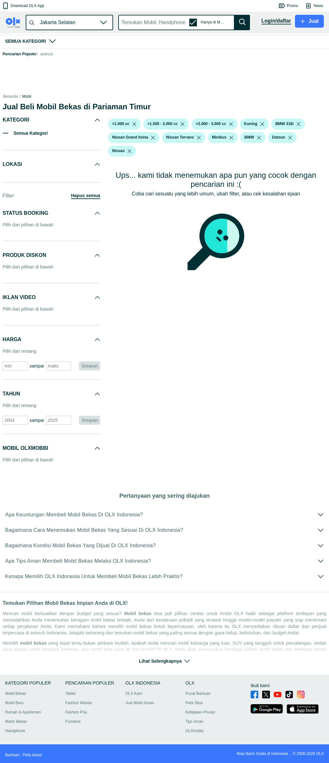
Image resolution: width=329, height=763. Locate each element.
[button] (23, 6)
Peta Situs (194, 703)
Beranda (10, 96)
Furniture (73, 721)
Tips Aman (194, 721)
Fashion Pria (76, 712)
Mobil (26, 96)
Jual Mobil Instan (139, 703)
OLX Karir (133, 693)
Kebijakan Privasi (200, 712)
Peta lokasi (32, 755)
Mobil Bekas (15, 693)
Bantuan (12, 755)
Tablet (70, 693)
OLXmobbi (194, 731)
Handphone (15, 731)
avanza (46, 54)
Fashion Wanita (78, 703)
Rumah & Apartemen (23, 712)
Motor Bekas (16, 721)
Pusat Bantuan (198, 693)
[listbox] (134, 124)
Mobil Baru (14, 703)
